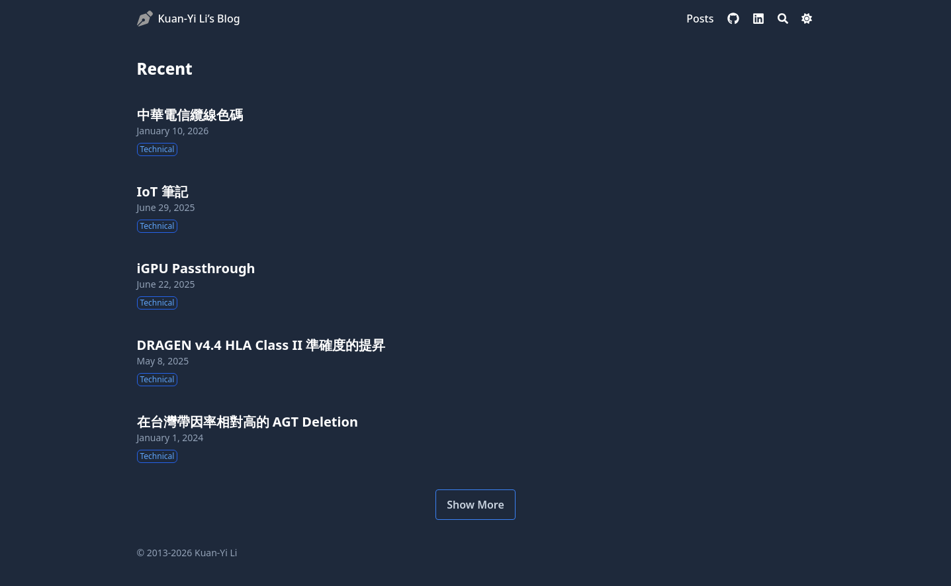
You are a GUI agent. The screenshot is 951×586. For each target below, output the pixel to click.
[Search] (783, 18)
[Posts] (699, 18)
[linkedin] (758, 18)
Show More (475, 504)
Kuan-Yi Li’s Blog (199, 18)
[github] (733, 18)
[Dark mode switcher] (806, 18)
